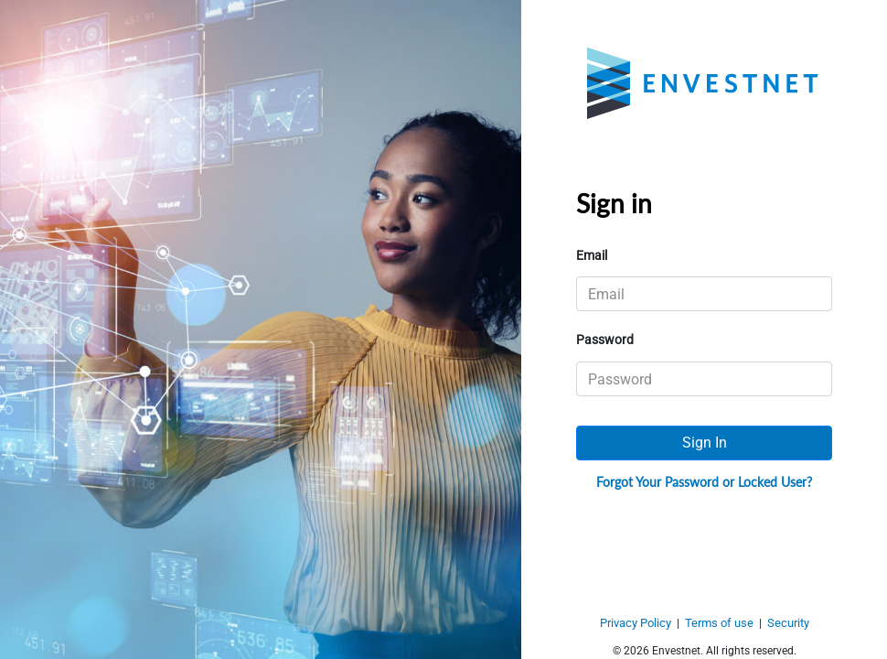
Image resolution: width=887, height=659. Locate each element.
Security (788, 623)
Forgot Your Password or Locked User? (704, 482)
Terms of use (719, 623)
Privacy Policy (635, 623)
